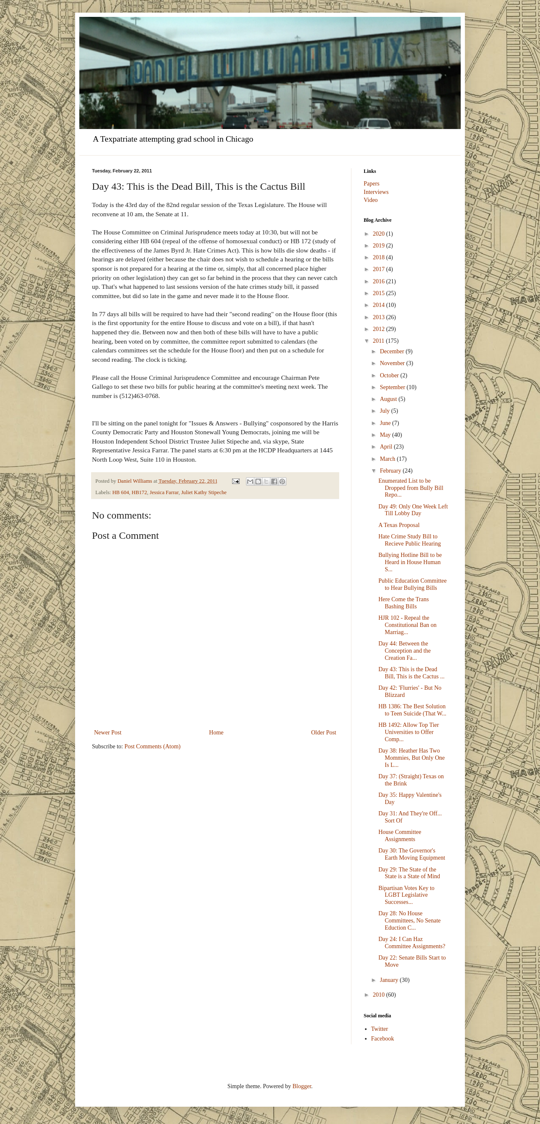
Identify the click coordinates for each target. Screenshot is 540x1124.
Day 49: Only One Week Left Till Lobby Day (413, 510)
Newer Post (108, 732)
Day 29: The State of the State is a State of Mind (409, 873)
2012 (379, 329)
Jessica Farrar (164, 492)
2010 (379, 995)
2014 (379, 305)
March (388, 459)
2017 (379, 269)
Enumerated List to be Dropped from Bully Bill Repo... (410, 488)
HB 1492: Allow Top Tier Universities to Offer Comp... (408, 732)
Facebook (382, 1038)
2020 (379, 234)
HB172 (139, 492)
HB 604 (120, 492)
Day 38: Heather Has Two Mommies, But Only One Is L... (411, 758)
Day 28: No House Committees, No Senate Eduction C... (409, 920)
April (387, 447)
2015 (379, 293)
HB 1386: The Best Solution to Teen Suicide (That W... (412, 710)
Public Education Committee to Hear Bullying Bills (412, 584)
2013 (379, 317)
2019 (379, 245)
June (386, 423)
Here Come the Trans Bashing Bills (403, 603)
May (386, 435)
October (390, 375)
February (391, 471)
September (393, 387)
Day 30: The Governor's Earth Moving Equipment (411, 854)
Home (216, 732)
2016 (379, 281)
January (390, 980)
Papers (371, 183)
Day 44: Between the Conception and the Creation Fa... (404, 650)
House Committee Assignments (399, 835)
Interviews (376, 192)
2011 (379, 341)
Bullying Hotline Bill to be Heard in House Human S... (410, 562)
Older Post (324, 732)
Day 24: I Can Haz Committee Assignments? (412, 942)
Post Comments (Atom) (152, 746)
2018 (379, 257)
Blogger (301, 1086)
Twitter (379, 1029)
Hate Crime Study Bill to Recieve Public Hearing (409, 540)
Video (371, 200)
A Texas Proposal (399, 525)
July (385, 411)
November (393, 363)
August (389, 399)
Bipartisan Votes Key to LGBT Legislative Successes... (406, 895)
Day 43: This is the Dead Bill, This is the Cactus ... (411, 673)
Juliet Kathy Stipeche (204, 492)
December (392, 351)
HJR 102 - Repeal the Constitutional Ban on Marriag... (407, 625)
